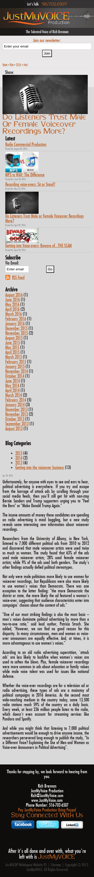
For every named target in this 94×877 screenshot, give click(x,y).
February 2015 (15, 361)
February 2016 (15, 319)
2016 (18, 64)
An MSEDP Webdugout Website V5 (26, 865)
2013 (18, 462)
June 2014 (12, 381)
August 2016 (14, 295)
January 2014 (15, 404)
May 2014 (12, 385)
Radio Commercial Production (25, 144)
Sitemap (56, 865)
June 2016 (12, 299)
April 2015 (12, 352)
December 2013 (16, 409)
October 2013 (14, 419)
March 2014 (13, 395)
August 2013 (14, 428)
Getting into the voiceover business (39, 467)
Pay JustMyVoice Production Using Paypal (47, 810)
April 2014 (12, 390)
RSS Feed (18, 277)
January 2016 (15, 323)
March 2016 (13, 314)
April (26, 64)
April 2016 (12, 309)
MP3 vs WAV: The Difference (25, 175)
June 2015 (12, 342)
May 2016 (12, 304)
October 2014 (14, 376)
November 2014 (16, 371)
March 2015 (13, 357)
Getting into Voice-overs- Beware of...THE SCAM (38, 245)
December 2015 (16, 328)
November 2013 (16, 414)
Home (5, 64)
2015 (18, 453)
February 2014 (15, 400)
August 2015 (14, 338)
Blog (12, 64)
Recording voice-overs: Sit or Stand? (30, 184)
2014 (18, 458)
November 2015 (16, 333)
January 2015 (15, 366)
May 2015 (12, 347)
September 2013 (17, 424)
